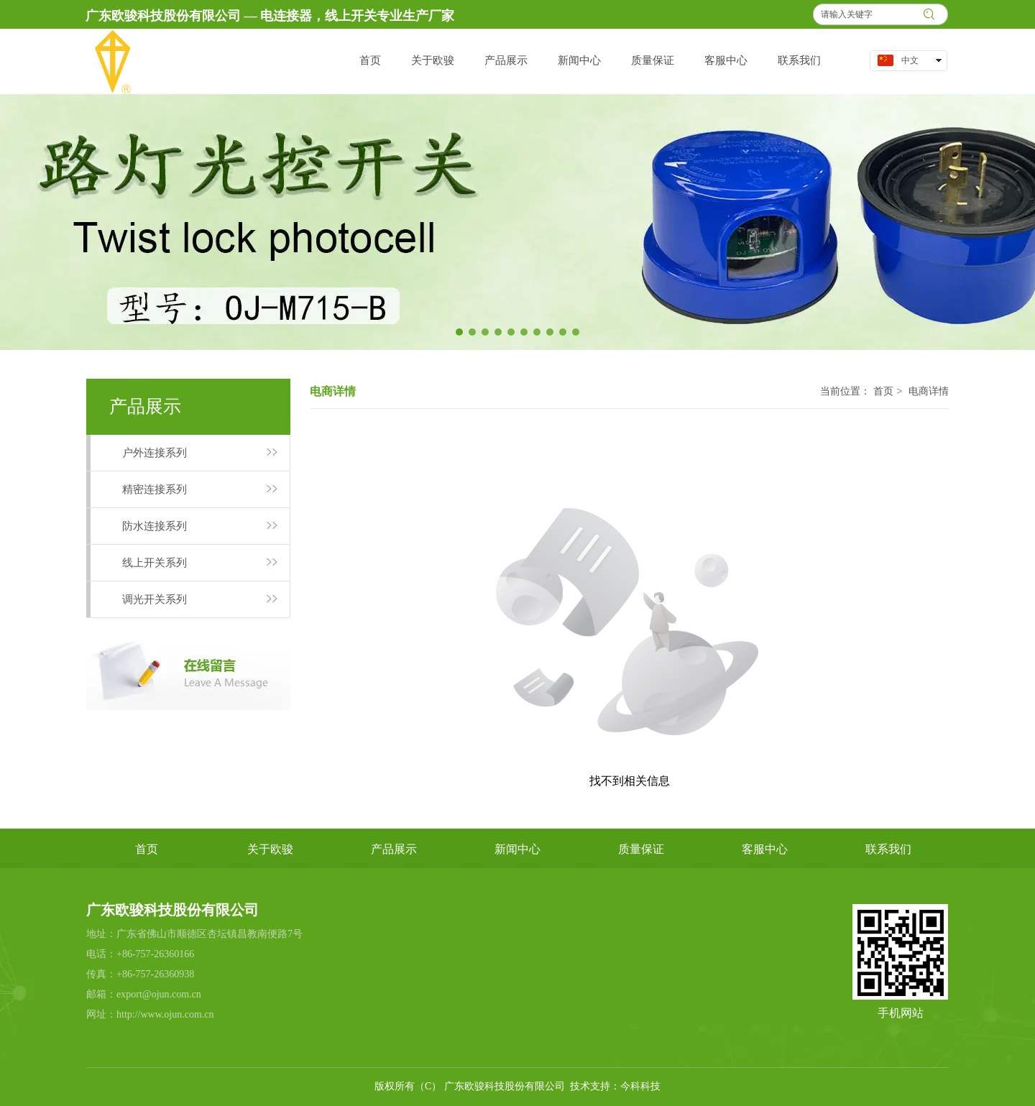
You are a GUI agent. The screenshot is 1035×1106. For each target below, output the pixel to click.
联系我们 (888, 849)
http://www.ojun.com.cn (165, 1014)
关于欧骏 (270, 849)
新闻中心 (517, 849)
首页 (883, 391)
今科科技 (640, 1086)
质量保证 (641, 849)
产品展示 (394, 849)
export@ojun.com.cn (158, 994)
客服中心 (765, 849)
